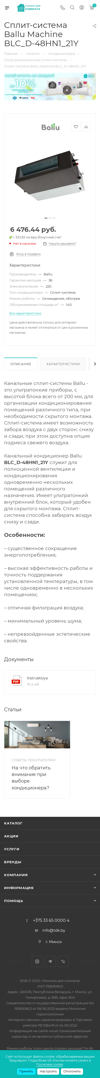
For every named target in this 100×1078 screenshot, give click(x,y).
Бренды (12, 862)
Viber (63, 961)
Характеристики (63, 364)
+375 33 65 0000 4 (51, 920)
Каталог (13, 823)
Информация (19, 888)
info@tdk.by (53, 930)
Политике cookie (49, 1064)
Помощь (13, 901)
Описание (20, 364)
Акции (11, 836)
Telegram (50, 961)
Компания (16, 875)
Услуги (12, 849)
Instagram (37, 961)
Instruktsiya (37, 678)
